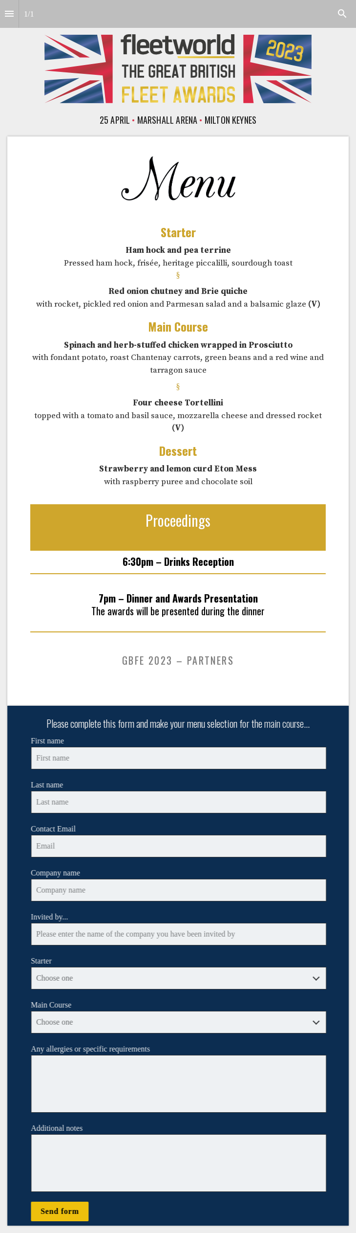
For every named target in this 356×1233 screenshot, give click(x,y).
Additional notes (58, 1128)
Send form (61, 1211)
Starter (43, 961)
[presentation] (178, 64)
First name (49, 741)
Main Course (53, 1005)
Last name (49, 785)
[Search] (342, 14)
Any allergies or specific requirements (92, 1049)
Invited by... (51, 917)
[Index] (9, 14)
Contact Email (55, 829)
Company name (57, 873)
